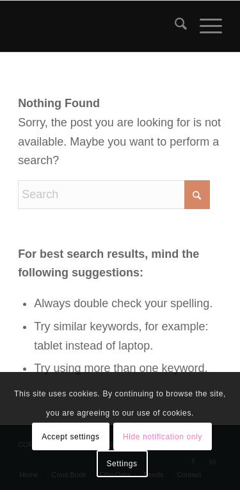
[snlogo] (99, 26)
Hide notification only (162, 436)
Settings (121, 463)
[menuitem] (174, 26)
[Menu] (204, 26)
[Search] (174, 26)
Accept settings (70, 436)
